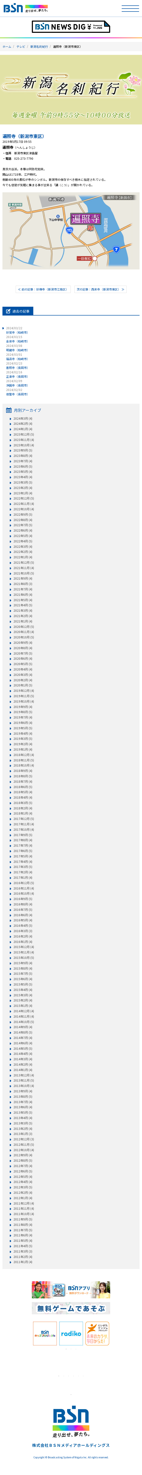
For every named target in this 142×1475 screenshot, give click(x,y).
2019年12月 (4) (23, 691)
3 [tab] (75, 1349)
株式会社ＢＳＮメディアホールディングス (71, 1445)
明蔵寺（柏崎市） (18, 347)
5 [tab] (78, 1376)
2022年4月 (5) (22, 541)
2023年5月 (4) (22, 472)
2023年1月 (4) (22, 493)
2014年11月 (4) (23, 1016)
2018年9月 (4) (22, 771)
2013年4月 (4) (22, 1118)
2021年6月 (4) (22, 595)
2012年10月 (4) (23, 1150)
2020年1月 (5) (22, 685)
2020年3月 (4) (22, 675)
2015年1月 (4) (22, 1006)
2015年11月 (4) (23, 952)
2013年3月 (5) (22, 1123)
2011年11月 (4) (23, 1208)
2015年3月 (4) (22, 995)
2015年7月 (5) (22, 973)
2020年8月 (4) (22, 648)
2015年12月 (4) (23, 947)
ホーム (6, 46)
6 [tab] (83, 1376)
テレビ (20, 46)
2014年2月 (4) (22, 1064)
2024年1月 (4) (22, 429)
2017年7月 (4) (22, 845)
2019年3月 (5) (22, 739)
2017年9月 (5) (22, 835)
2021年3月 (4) (22, 610)
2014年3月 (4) (22, 1059)
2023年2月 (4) (22, 488)
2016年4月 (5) (22, 925)
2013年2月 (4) (22, 1129)
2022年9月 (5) (22, 514)
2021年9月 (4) (22, 578)
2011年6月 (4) (22, 1235)
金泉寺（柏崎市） (18, 339)
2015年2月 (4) (22, 1000)
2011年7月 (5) (22, 1230)
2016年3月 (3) (22, 931)
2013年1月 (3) (22, 1134)
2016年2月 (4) (22, 936)
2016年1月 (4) (22, 942)
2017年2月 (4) (22, 872)
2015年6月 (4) (22, 979)
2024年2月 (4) (22, 424)
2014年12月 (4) (23, 1011)
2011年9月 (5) (22, 1219)
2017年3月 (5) (22, 867)
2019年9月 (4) (22, 707)
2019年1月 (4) (22, 749)
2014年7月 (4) (22, 1038)
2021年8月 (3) (22, 584)
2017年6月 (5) (22, 851)
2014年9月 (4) (22, 1027)
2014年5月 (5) (22, 1048)
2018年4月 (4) (22, 797)
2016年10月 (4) (23, 893)
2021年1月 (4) (22, 621)
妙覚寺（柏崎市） (18, 330)
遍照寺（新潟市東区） (24, 136)
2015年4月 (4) (22, 990)
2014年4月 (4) (22, 1054)
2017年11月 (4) (23, 824)
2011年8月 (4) (22, 1225)
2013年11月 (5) (23, 1080)
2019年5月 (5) (22, 728)
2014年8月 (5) (22, 1032)
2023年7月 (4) (22, 461)
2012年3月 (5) (22, 1187)
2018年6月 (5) (22, 787)
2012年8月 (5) (22, 1160)
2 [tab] (71, 1349)
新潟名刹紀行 (39, 46)
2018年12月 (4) (23, 755)
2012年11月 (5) (23, 1144)
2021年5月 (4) (22, 600)
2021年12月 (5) (23, 562)
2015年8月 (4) (22, 968)
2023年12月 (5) (23, 434)
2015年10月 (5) (23, 958)
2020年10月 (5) (23, 637)
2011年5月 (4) (22, 1241)
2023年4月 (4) (22, 477)
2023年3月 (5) (22, 482)
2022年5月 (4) (22, 536)
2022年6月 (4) (22, 530)
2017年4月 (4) (22, 862)
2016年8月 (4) (22, 904)
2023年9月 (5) (22, 450)
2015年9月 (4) (22, 963)
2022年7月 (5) (22, 525)
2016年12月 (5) (23, 883)
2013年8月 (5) (22, 1096)
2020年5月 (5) (22, 664)
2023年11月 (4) (23, 440)
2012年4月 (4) (22, 1182)
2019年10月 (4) (23, 701)
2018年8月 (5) (22, 776)
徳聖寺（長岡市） (18, 392)
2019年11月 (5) (23, 696)
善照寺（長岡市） (18, 365)
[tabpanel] (45, 1333)
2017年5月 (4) (22, 856)
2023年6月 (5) (22, 466)
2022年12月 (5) (23, 498)
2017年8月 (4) (22, 840)
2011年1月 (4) (22, 1262)
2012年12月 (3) (23, 1139)
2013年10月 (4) (23, 1086)
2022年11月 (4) (23, 504)
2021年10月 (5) (23, 573)
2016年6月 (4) (22, 915)
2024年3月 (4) (22, 418)
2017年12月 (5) (23, 819)
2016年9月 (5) (22, 899)
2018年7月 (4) (22, 781)
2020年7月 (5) (22, 653)
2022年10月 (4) (23, 509)
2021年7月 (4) (22, 589)
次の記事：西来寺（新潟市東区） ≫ (100, 289)
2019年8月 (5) (22, 712)
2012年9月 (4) (22, 1155)
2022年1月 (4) (22, 557)
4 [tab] (73, 1376)
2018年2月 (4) (22, 808)
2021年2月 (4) (22, 616)
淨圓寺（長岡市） (18, 383)
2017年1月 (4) (22, 877)
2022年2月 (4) (22, 552)
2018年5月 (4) (22, 792)
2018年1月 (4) (22, 813)
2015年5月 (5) (22, 984)
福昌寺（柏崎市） (18, 356)
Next (113, 1333)
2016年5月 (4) (22, 920)
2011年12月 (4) (23, 1203)
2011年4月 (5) (22, 1246)
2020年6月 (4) (22, 658)
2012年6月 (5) (22, 1171)
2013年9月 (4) (22, 1091)
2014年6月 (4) (22, 1043)
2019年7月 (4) (22, 717)
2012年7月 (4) (22, 1166)
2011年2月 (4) (22, 1257)
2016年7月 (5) (22, 910)
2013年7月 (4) (22, 1102)
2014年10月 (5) (23, 1022)
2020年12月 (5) (23, 627)
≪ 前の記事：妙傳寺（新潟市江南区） (43, 289)
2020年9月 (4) (22, 643)
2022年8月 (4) (22, 520)
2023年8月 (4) (22, 456)
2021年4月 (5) (22, 605)
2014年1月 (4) (22, 1070)
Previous (28, 1333)
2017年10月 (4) (23, 829)
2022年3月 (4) (22, 547)
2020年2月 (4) (22, 680)
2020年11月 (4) (23, 632)
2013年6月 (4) (22, 1107)
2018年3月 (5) (22, 803)
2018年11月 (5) (23, 760)
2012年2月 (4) (22, 1193)
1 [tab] (66, 1349)
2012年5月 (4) (22, 1177)
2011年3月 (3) (22, 1251)
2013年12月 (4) (23, 1075)
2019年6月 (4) (22, 723)
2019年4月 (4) (22, 733)
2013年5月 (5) (22, 1112)
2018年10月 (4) (23, 765)
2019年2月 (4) (22, 744)
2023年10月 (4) (23, 445)
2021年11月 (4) (23, 568)
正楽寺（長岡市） (18, 374)
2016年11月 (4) (23, 888)
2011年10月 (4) (23, 1214)
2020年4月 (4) (22, 669)
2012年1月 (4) (22, 1198)
